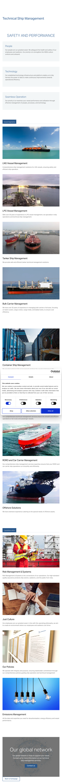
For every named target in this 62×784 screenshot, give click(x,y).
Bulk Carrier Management (15, 303)
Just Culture (8, 619)
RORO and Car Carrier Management (20, 460)
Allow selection (31, 411)
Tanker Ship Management (15, 258)
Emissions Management (14, 714)
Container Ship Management (17, 365)
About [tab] (51, 377)
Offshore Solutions (12, 507)
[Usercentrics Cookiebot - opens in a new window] (52, 371)
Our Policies (8, 666)
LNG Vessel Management (15, 163)
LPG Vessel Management (15, 210)
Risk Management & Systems (17, 571)
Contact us (31, 766)
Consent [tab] (11, 377)
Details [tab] (31, 377)
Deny (11, 411)
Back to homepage (11, 778)
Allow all (50, 411)
